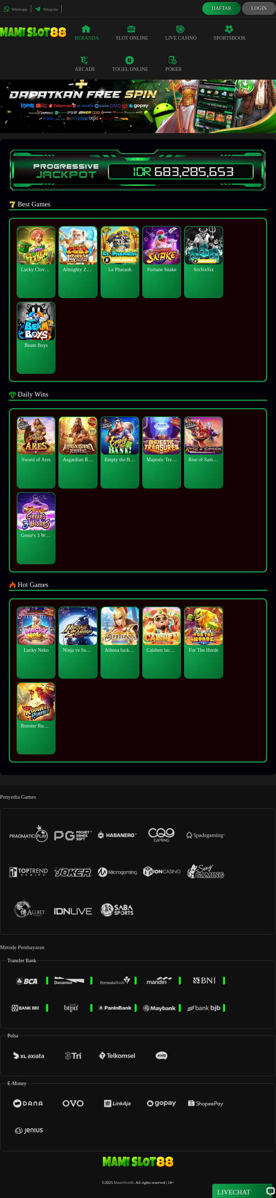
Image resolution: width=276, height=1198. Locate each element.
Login (259, 8)
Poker (173, 64)
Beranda (87, 32)
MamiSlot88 (124, 1182)
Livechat (242, 1192)
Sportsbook (230, 32)
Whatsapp (15, 9)
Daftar (221, 8)
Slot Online (132, 32)
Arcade (85, 64)
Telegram (46, 9)
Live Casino (181, 32)
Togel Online (130, 64)
